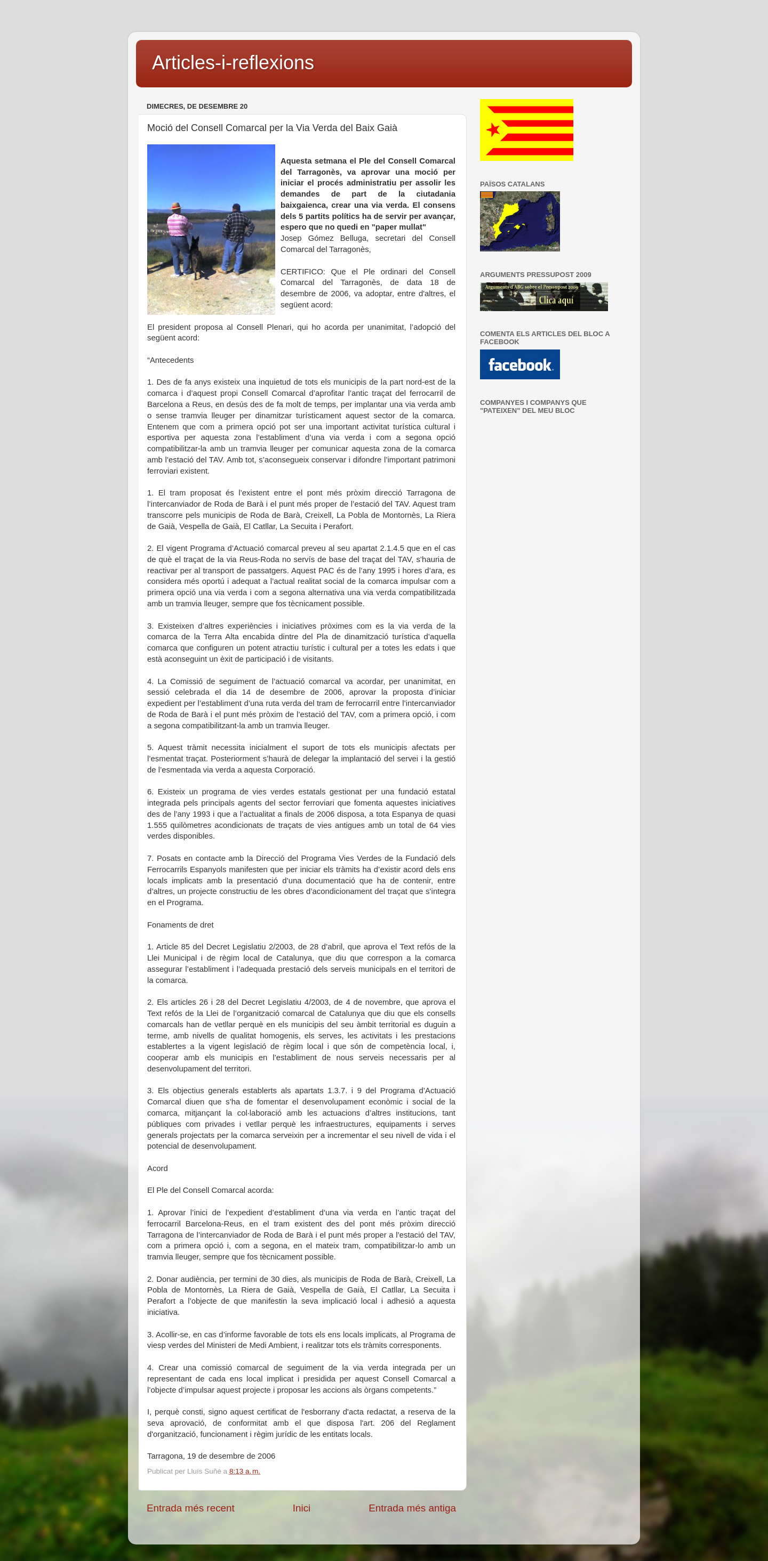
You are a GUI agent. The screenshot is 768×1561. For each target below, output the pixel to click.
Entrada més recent (191, 1508)
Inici (302, 1508)
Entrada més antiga (412, 1508)
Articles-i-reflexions (233, 63)
